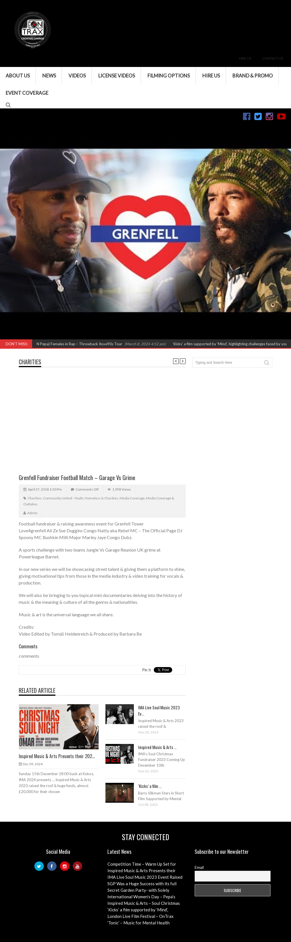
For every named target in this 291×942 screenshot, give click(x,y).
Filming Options (168, 76)
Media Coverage (132, 498)
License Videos (116, 76)
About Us (18, 76)
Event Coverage (27, 93)
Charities (30, 362)
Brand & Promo (252, 76)
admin (32, 513)
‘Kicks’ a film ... (149, 786)
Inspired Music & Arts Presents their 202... (57, 756)
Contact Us (272, 58)
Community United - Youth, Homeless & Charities (80, 498)
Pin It (146, 670)
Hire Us (245, 58)
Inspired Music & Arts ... (157, 747)
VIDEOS (77, 76)
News (49, 76)
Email (199, 867)
